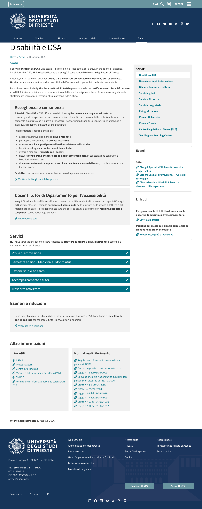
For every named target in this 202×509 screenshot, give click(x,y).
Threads (182, 24)
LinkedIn (164, 24)
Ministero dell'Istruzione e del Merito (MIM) (38, 373)
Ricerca (61, 38)
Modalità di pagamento (80, 469)
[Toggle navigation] (188, 4)
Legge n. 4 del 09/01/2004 (92, 385)
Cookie (128, 457)
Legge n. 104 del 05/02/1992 (93, 406)
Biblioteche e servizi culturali (155, 87)
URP (47, 494)
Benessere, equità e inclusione (156, 81)
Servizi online (164, 451)
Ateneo (18, 38)
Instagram (152, 24)
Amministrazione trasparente (84, 446)
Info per (15, 4)
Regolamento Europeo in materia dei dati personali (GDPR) (97, 362)
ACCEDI (179, 4)
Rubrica (169, 4)
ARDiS (19, 360)
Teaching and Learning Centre (155, 135)
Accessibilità (131, 440)
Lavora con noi (76, 451)
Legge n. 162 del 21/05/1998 (93, 402)
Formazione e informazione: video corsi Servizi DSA (38, 383)
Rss (188, 24)
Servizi (141, 38)
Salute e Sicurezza (149, 99)
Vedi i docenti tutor (28, 218)
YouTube (170, 24)
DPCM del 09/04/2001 (90, 389)
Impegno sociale (87, 38)
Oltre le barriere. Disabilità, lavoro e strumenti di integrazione (157, 184)
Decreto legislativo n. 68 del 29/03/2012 (99, 368)
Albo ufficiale (75, 440)
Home (13, 57)
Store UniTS (178, 486)
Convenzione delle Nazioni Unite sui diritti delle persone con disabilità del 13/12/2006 (101, 378)
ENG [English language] (155, 4)
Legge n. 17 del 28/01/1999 (92, 397)
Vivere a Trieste (147, 123)
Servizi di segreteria (150, 105)
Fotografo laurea (148, 111)
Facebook (158, 24)
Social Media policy (135, 451)
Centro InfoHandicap (27, 369)
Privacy (129, 446)
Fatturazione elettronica (81, 463)
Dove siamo (16, 494)
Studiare (39, 38)
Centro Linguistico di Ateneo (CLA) (158, 129)
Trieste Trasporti (24, 364)
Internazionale (117, 38)
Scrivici (34, 494)
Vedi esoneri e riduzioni (30, 326)
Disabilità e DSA (148, 75)
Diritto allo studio (149, 220)
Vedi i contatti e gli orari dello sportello (38, 179)
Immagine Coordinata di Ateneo (174, 446)
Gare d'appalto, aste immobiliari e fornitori (91, 457)
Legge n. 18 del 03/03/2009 (92, 372)
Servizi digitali (147, 93)
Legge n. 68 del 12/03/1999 (92, 393)
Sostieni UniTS (139, 486)
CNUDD (20, 377)
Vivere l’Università (149, 117)
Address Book (164, 440)
